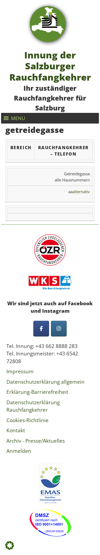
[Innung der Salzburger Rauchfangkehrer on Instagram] (59, 328)
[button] (18, 118)
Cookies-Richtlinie (27, 420)
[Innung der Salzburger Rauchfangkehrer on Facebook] (41, 328)
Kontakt (15, 430)
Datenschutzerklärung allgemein (45, 381)
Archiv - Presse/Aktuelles (35, 440)
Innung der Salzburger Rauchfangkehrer (50, 66)
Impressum (20, 371)
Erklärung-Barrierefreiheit (37, 391)
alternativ (81, 191)
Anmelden (18, 450)
